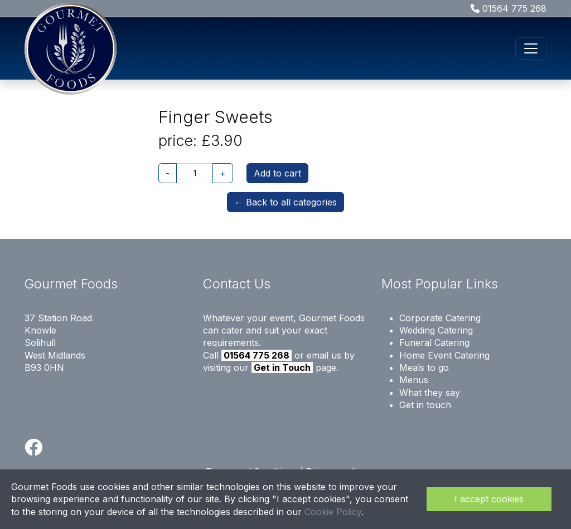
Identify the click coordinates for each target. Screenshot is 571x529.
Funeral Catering (434, 342)
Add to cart (277, 173)
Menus (413, 379)
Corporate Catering (440, 318)
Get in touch (425, 404)
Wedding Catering (436, 330)
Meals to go (424, 367)
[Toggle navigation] (530, 48)
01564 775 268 (508, 8)
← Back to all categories (285, 202)
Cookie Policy (332, 511)
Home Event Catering (444, 355)
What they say (429, 392)
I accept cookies (489, 498)
